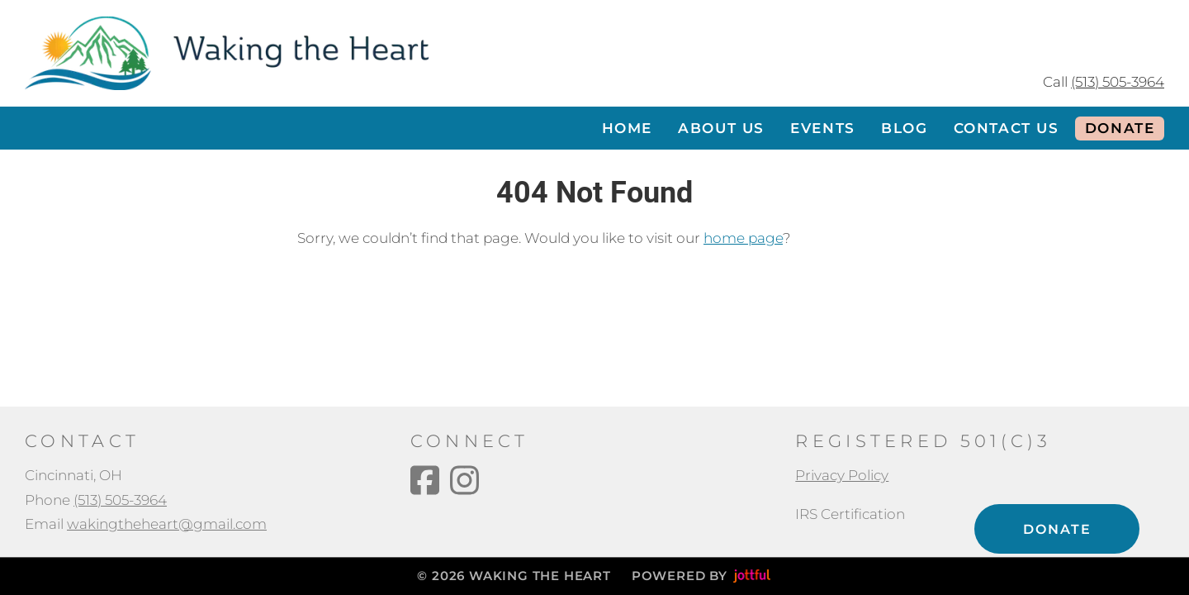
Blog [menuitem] (904, 128)
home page (743, 238)
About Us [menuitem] (721, 128)
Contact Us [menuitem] (1006, 128)
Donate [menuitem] (1120, 128)
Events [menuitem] (822, 128)
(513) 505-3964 (1117, 82)
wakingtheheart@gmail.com (167, 524)
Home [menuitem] (627, 128)
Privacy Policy (841, 475)
